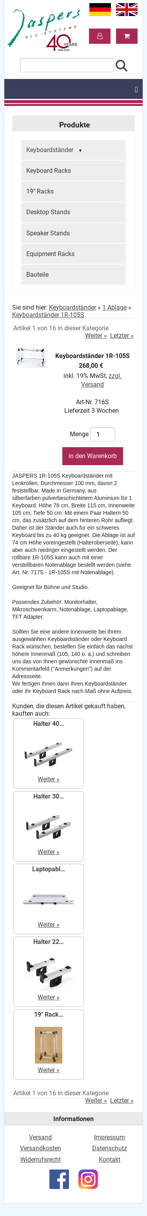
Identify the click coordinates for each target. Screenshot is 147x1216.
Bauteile (37, 274)
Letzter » (122, 335)
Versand (40, 1137)
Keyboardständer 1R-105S (48, 315)
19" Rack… (49, 1014)
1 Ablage (114, 307)
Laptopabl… (48, 869)
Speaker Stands (48, 233)
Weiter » (96, 335)
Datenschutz (109, 1148)
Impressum (109, 1137)
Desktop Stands (48, 212)
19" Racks (40, 191)
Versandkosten (40, 1148)
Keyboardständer (55, 150)
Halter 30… (48, 796)
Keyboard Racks (48, 170)
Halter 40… (48, 723)
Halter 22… (48, 942)
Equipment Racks (50, 254)
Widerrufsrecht (40, 1159)
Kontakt (109, 1159)
